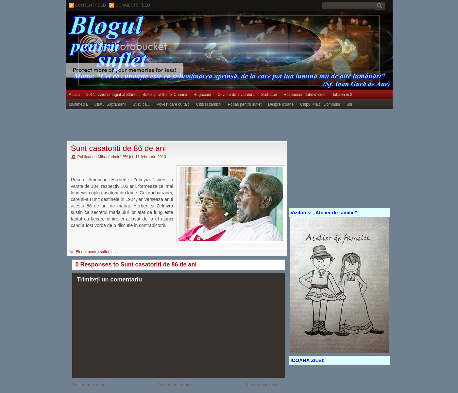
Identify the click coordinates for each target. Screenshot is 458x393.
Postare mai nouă (89, 384)
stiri (114, 251)
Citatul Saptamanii (110, 104)
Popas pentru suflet (245, 104)
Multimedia (78, 104)
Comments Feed (133, 5)
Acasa (74, 94)
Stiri (350, 104)
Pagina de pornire (175, 384)
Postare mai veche (262, 384)
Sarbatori (269, 94)
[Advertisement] (185, 125)
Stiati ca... (141, 104)
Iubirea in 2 (342, 94)
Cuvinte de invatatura (235, 94)
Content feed (91, 5)
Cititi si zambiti (208, 104)
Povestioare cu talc (173, 104)
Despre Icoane (281, 104)
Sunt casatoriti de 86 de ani (118, 148)
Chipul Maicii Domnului (320, 104)
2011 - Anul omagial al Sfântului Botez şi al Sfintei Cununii (136, 94)
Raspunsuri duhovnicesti (305, 94)
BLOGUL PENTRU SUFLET (139, 24)
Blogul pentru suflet (93, 251)
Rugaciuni (202, 94)
